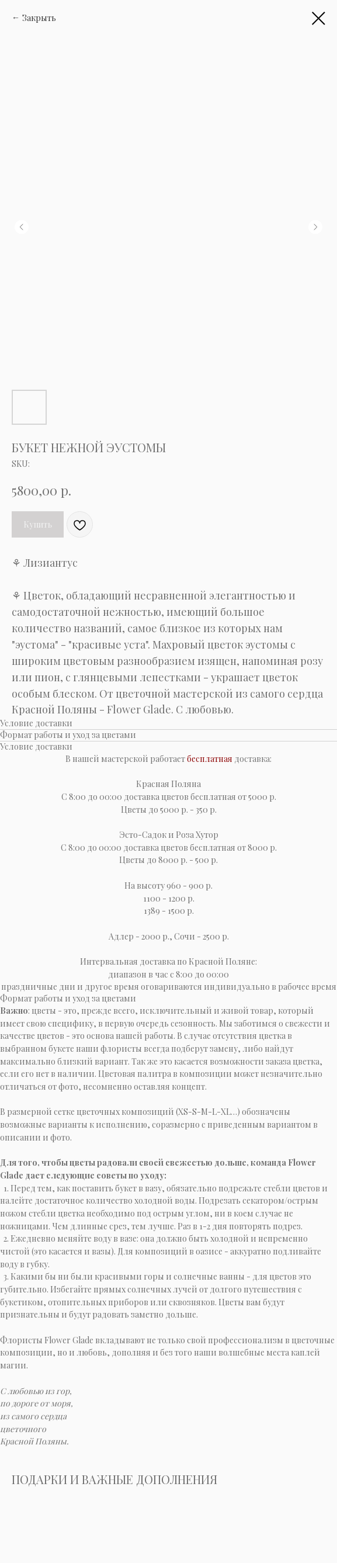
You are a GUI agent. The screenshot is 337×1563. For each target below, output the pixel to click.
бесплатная (209, 758)
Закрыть (39, 17)
